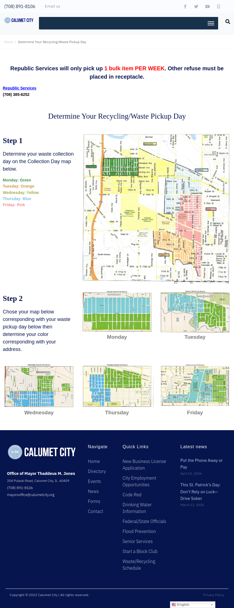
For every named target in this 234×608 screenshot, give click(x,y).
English (180, 604)
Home (8, 42)
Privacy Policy (213, 595)
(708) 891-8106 (19, 6)
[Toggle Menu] (211, 23)
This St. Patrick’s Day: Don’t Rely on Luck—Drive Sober (200, 491)
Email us (52, 6)
